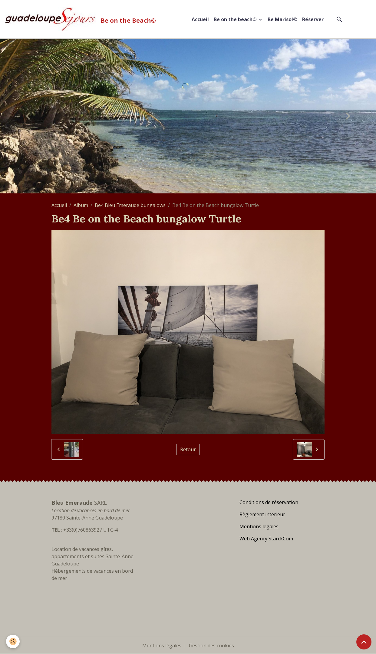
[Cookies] (13, 641)
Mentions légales (161, 645)
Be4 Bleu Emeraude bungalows (130, 205)
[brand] (81, 19)
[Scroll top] (363, 641)
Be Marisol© (282, 19)
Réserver (313, 19)
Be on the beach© (236, 19)
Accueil (200, 19)
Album (81, 205)
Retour (188, 449)
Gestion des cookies (211, 645)
